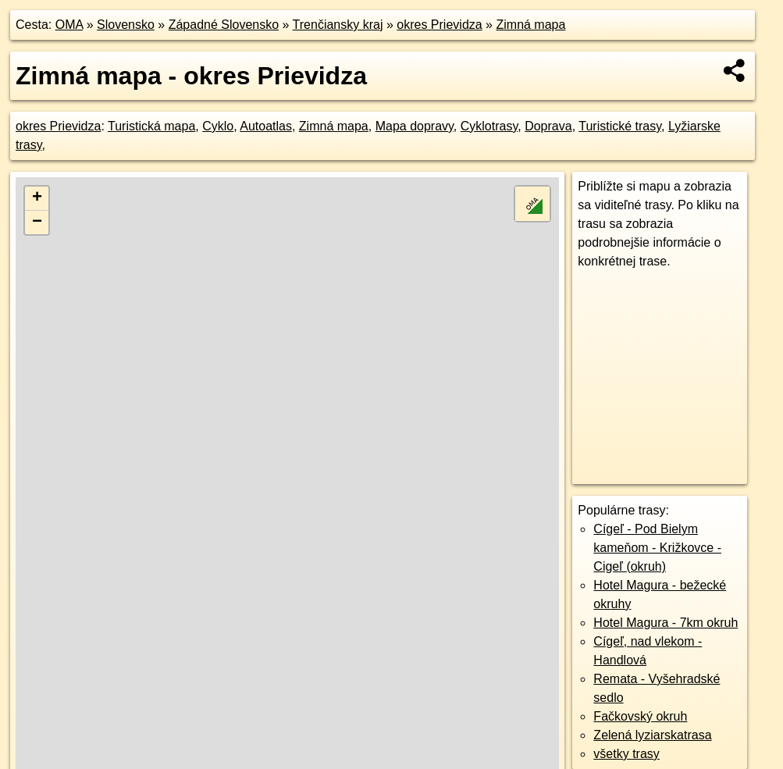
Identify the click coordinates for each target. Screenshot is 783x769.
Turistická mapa (151, 126)
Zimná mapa (530, 24)
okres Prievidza (439, 24)
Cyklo (217, 126)
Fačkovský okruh (640, 716)
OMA (69, 24)
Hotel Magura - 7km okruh (665, 622)
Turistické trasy (619, 126)
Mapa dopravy (414, 126)
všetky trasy (626, 753)
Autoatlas (266, 126)
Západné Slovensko (224, 24)
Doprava (548, 126)
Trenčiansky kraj (338, 24)
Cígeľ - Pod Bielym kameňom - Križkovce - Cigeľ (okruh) (657, 547)
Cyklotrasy (489, 126)
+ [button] (37, 198)
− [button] (37, 222)
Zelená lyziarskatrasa (652, 735)
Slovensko (126, 24)
